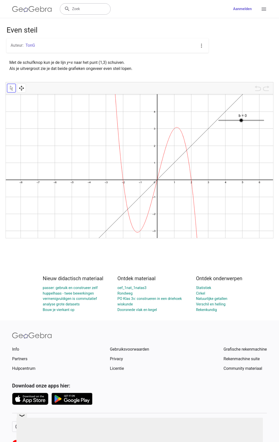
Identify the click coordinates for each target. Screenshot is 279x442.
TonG (30, 45)
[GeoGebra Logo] (32, 9)
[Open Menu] (264, 9)
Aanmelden (242, 9)
